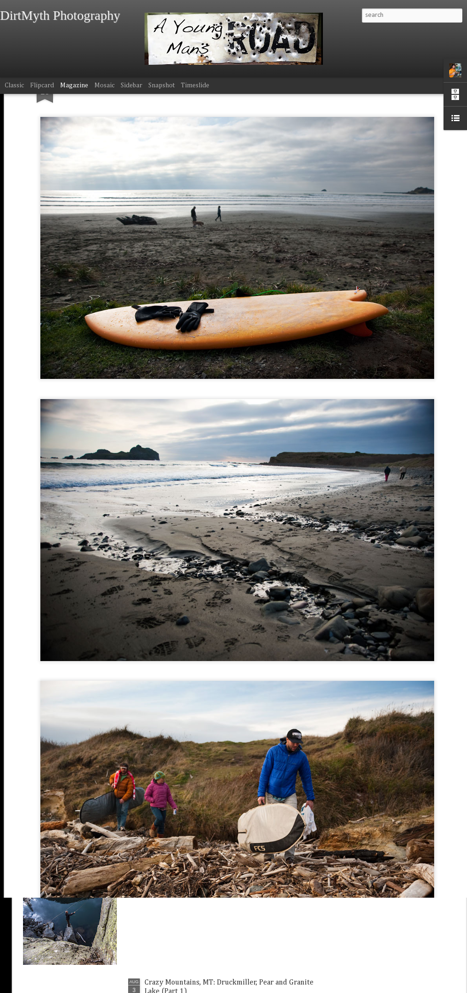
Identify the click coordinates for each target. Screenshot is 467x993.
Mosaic (104, 85)
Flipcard (42, 85)
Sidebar (131, 85)
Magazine (74, 85)
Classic (14, 85)
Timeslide (195, 85)
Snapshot (161, 85)
